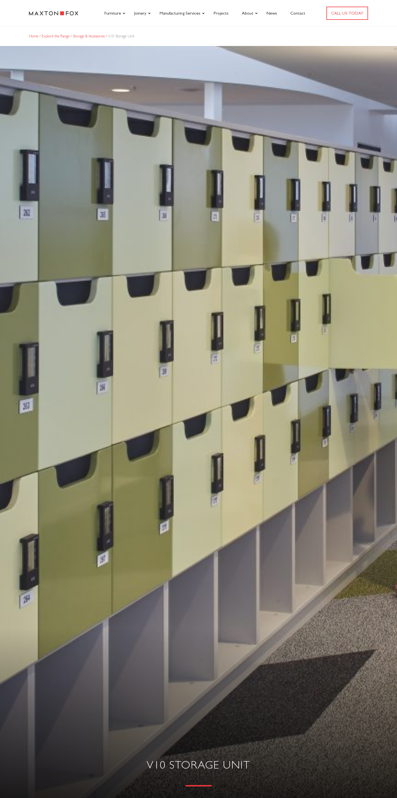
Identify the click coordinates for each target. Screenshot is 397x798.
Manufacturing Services (180, 13)
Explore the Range (56, 36)
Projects (221, 13)
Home (34, 36)
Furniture (112, 13)
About (247, 13)
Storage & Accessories (89, 36)
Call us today (347, 13)
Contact (297, 13)
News (272, 13)
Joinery (140, 13)
